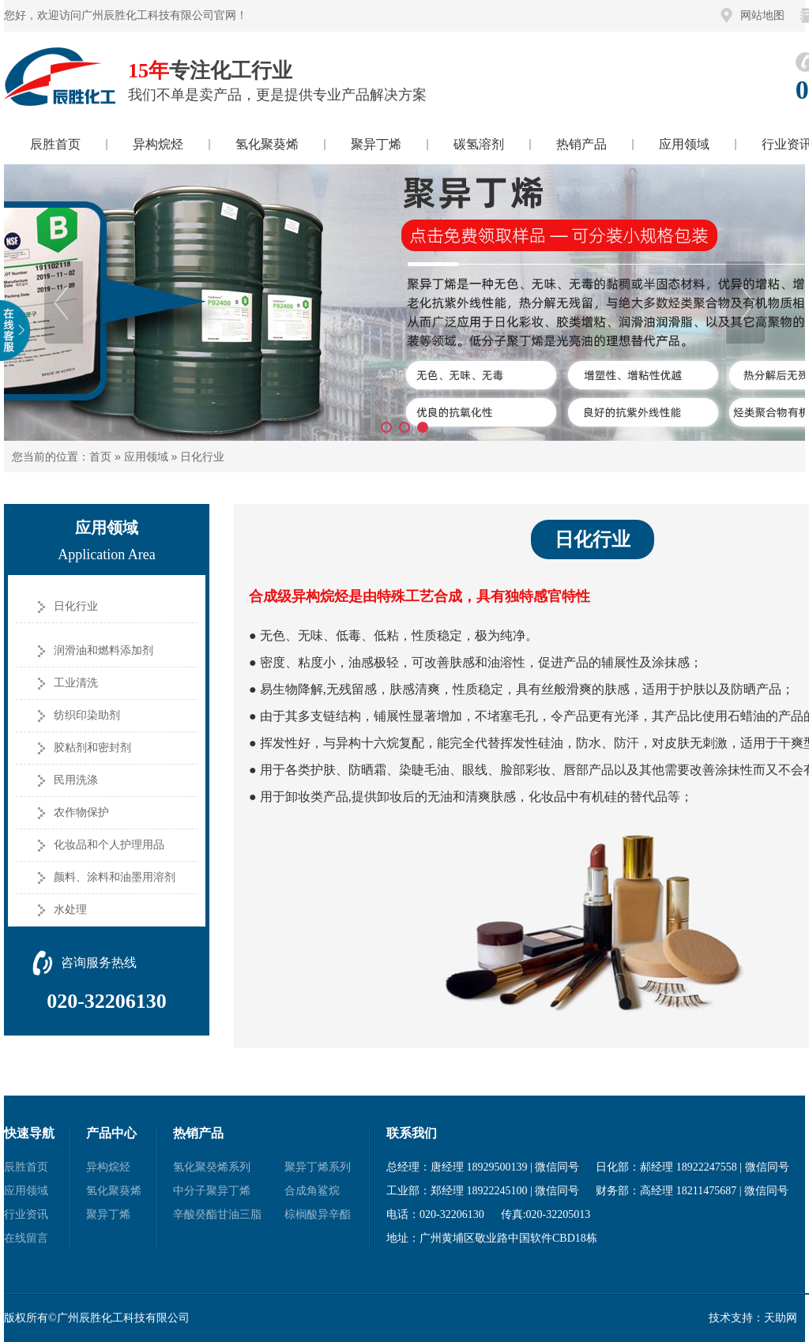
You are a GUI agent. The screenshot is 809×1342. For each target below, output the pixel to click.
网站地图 (762, 15)
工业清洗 (76, 683)
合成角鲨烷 (312, 1191)
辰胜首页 (55, 144)
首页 (100, 456)
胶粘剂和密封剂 (92, 748)
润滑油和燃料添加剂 (103, 650)
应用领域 (684, 144)
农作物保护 (81, 812)
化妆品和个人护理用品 (109, 845)
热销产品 (581, 144)
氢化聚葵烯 (267, 144)
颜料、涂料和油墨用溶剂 (114, 877)
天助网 (780, 1318)
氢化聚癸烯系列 (211, 1167)
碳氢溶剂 (478, 144)
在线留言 (26, 1238)
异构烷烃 (158, 144)
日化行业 (202, 456)
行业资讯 (26, 1214)
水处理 (70, 909)
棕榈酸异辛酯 (317, 1214)
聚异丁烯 (376, 144)
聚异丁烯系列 (317, 1167)
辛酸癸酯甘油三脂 (217, 1214)
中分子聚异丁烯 (211, 1191)
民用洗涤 (76, 780)
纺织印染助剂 (87, 715)
